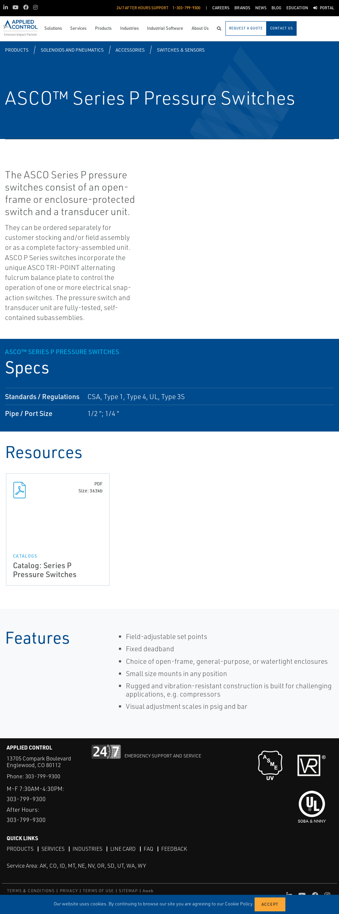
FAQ (148, 848)
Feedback (174, 848)
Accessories (130, 50)
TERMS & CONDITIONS (31, 890)
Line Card (123, 848)
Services (53, 848)
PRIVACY (69, 890)
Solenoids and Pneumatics (72, 50)
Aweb (148, 890)
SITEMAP (128, 890)
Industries (87, 848)
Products (16, 50)
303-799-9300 (42, 776)
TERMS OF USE (98, 890)
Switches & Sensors (181, 50)
